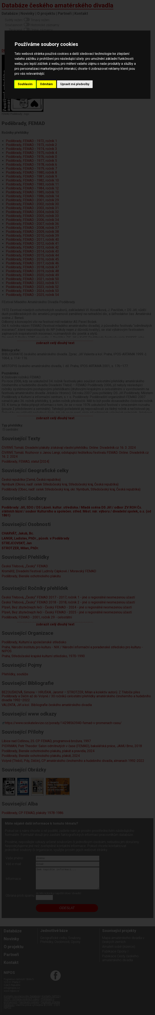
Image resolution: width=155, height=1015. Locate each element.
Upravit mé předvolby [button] (74, 84)
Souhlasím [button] (25, 84)
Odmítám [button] (46, 84)
